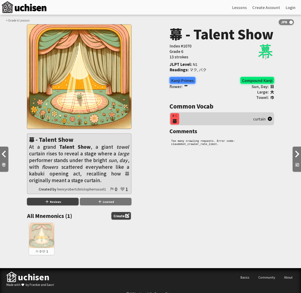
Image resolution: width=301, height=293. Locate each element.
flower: (179, 86)
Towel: (265, 97)
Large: (265, 92)
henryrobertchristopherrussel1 (81, 189)
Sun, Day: (263, 86)
